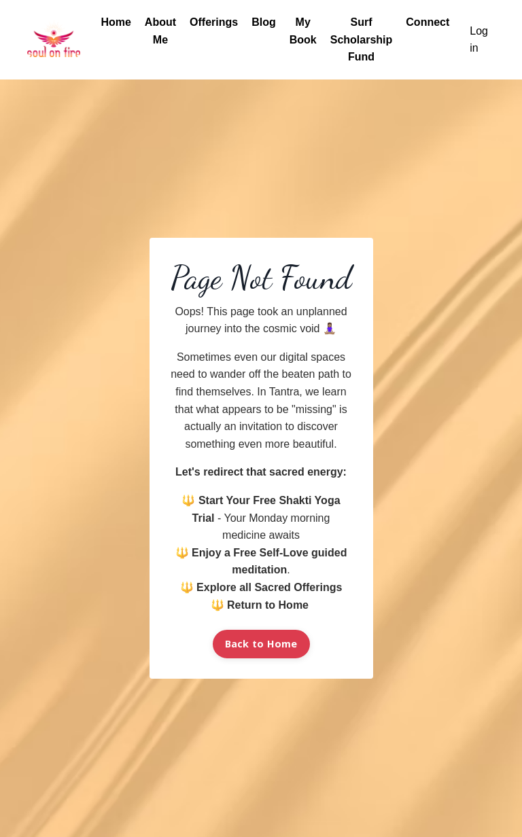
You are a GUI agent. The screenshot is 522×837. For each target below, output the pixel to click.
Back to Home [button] (261, 643)
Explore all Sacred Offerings (269, 587)
